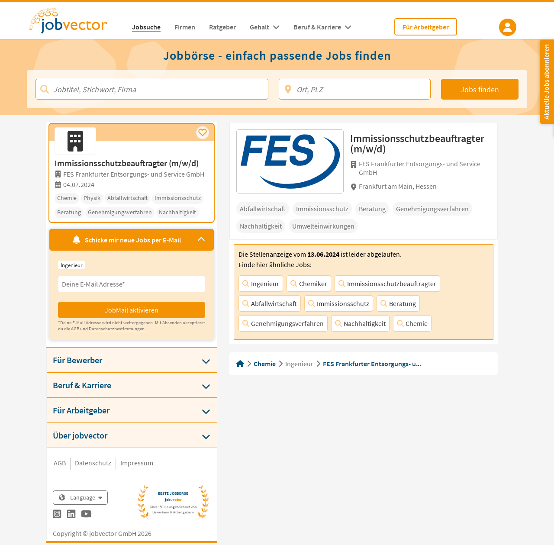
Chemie (412, 323)
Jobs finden (480, 89)
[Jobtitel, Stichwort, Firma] (152, 89)
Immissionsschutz (338, 303)
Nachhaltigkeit (360, 323)
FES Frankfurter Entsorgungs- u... (372, 363)
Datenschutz (93, 462)
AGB (60, 462)
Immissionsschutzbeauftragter (387, 283)
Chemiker (308, 283)
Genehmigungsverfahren (283, 323)
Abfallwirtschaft (269, 303)
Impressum (136, 462)
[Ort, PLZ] (354, 89)
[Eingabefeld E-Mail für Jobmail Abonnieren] (131, 284)
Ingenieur (260, 283)
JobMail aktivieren (131, 310)
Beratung (398, 303)
